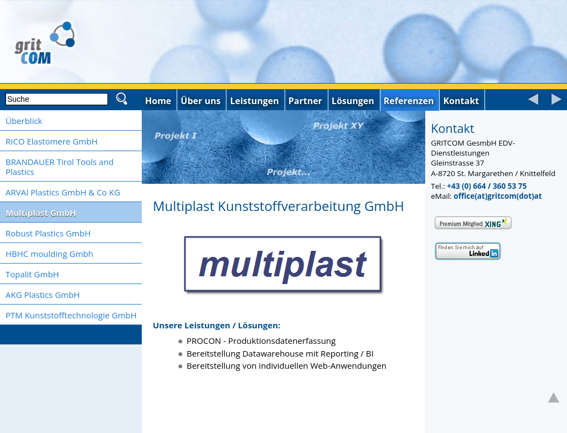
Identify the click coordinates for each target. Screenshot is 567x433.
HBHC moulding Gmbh (49, 253)
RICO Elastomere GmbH (51, 141)
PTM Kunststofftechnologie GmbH (71, 315)
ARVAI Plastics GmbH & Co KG (63, 192)
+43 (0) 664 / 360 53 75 (487, 186)
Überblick (24, 120)
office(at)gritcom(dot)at (497, 196)
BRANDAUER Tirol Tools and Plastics (60, 166)
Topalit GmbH (32, 274)
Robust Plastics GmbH (48, 233)
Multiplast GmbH (41, 212)
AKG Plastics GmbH (43, 294)
